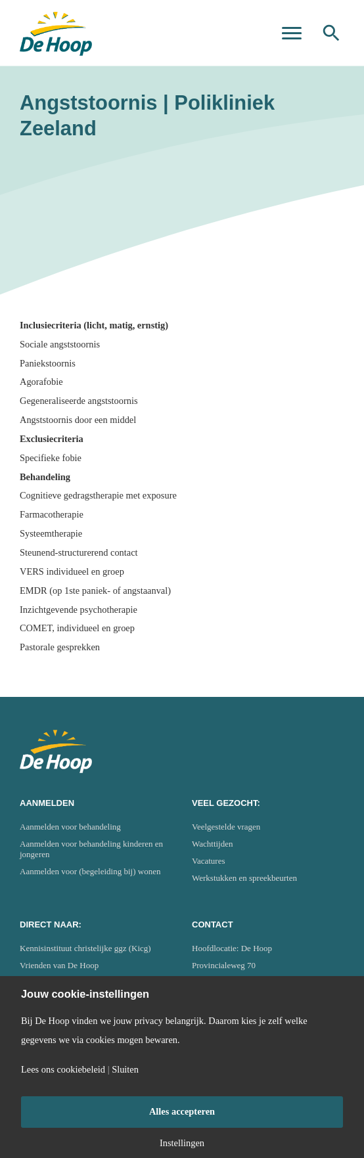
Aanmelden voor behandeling (70, 827)
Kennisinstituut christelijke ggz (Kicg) (85, 948)
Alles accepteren (182, 1111)
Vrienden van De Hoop (59, 965)
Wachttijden (212, 844)
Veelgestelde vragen (226, 827)
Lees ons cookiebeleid (63, 1069)
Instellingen (182, 1142)
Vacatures (208, 861)
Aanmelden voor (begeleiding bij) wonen (90, 871)
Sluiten (125, 1069)
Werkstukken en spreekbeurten (244, 878)
